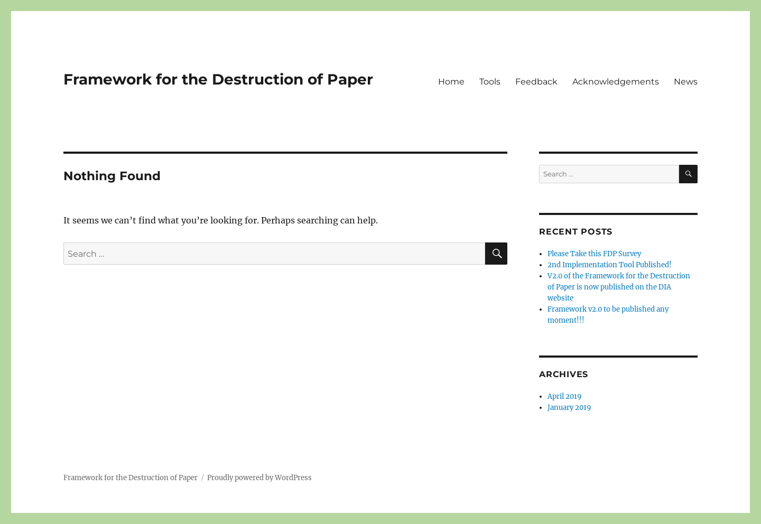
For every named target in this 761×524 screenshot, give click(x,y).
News (686, 82)
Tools (489, 82)
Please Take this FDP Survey (594, 253)
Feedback (536, 82)
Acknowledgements (615, 82)
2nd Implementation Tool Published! (609, 264)
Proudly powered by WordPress (259, 477)
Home (451, 82)
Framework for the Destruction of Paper (218, 79)
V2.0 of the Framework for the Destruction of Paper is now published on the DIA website (618, 287)
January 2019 (569, 407)
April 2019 (564, 396)
